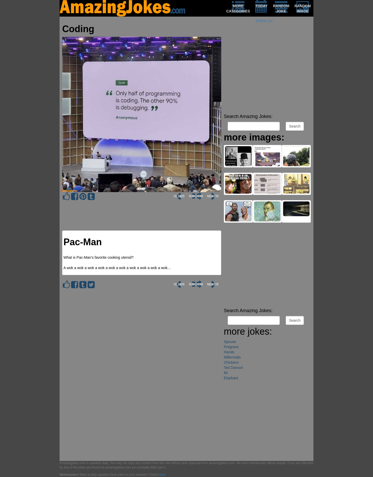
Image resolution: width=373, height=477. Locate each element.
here (162, 474)
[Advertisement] (267, 75)
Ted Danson (233, 368)
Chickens (231, 362)
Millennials (232, 357)
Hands (229, 352)
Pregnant (231, 347)
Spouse (230, 342)
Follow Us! (264, 21)
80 (226, 373)
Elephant (231, 378)
